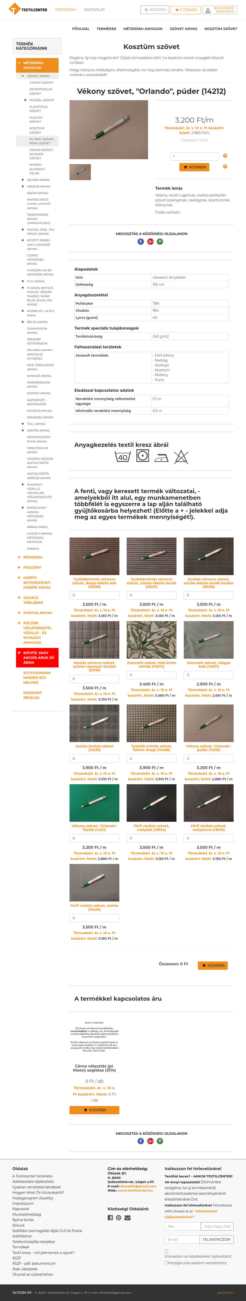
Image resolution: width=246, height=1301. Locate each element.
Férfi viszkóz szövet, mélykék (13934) (151, 828)
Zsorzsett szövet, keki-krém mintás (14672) (151, 665)
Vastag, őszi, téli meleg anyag (37, 231)
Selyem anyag (35, 180)
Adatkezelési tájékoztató (33, 1181)
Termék (186, 10)
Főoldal (81, 29)
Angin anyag (37, 193)
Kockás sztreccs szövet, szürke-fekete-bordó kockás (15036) (209, 583)
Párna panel (37, 527)
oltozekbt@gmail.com (138, 1186)
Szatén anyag (35, 430)
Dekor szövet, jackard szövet (41, 154)
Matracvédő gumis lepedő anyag (38, 204)
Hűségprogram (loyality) (32, 1198)
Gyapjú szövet (41, 82)
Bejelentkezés (224, 8)
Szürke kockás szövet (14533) (94, 748)
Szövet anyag (183, 29)
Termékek (66, 10)
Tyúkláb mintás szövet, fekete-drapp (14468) (151, 748)
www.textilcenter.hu (135, 1190)
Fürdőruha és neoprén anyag (40, 272)
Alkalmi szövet (36, 119)
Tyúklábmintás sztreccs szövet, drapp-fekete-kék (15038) (94, 583)
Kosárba (195, 167)
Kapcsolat (20, 1209)
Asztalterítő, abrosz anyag (39, 475)
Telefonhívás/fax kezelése (33, 1242)
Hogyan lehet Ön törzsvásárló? (38, 1192)
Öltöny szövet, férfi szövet (42, 141)
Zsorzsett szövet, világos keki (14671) (208, 665)
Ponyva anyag (34, 612)
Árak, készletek (24, 1269)
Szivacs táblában (29, 600)
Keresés (156, 9)
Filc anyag (32, 281)
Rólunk (18, 1225)
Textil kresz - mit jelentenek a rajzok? (43, 1253)
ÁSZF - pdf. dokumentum (34, 1263)
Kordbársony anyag (39, 384)
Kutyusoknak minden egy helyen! (37, 678)
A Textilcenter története (32, 1176)
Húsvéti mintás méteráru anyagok (39, 538)
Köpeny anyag (39, 393)
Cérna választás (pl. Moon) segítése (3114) (94, 1068)
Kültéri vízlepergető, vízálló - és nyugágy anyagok (34, 633)
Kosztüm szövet (220, 29)
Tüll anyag (33, 424)
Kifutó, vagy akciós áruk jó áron (35, 657)
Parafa (33, 548)
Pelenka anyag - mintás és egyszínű (40, 354)
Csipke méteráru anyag (35, 259)
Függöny (28, 567)
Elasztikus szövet (38, 109)
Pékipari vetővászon (37, 341)
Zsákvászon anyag (37, 330)
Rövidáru (29, 557)
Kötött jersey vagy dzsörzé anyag (35, 244)
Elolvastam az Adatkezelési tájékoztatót (198, 1256)
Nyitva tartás (23, 1220)
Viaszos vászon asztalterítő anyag (40, 463)
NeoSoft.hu (225, 1292)
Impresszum (23, 1203)
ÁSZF (16, 1258)
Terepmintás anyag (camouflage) (38, 219)
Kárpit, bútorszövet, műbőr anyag (33, 582)
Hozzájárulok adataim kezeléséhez (197, 1263)
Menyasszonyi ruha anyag (39, 439)
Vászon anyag (35, 186)
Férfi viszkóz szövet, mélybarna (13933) (208, 828)
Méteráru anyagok (143, 29)
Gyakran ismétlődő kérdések (36, 1187)
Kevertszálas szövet (41, 91)
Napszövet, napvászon (36, 402)
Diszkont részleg (32, 695)
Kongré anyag (39, 376)
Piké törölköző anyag (40, 367)
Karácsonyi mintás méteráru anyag (33, 514)
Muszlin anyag (39, 410)
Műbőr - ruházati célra (37, 169)
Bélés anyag (34, 322)
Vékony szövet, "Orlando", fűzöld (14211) (94, 828)
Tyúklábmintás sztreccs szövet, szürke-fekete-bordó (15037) (151, 583)
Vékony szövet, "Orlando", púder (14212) (208, 748)
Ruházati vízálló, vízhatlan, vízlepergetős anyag (36, 492)
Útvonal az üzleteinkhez (32, 1274)
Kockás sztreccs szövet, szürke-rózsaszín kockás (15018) (94, 667)
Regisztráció (225, 11)
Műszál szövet (38, 100)
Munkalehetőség (26, 1214)
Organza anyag (40, 417)
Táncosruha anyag (37, 450)
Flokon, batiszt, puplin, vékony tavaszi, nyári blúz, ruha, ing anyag (37, 296)
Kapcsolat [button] (94, 10)
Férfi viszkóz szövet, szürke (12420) (94, 907)
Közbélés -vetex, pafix (37, 313)
